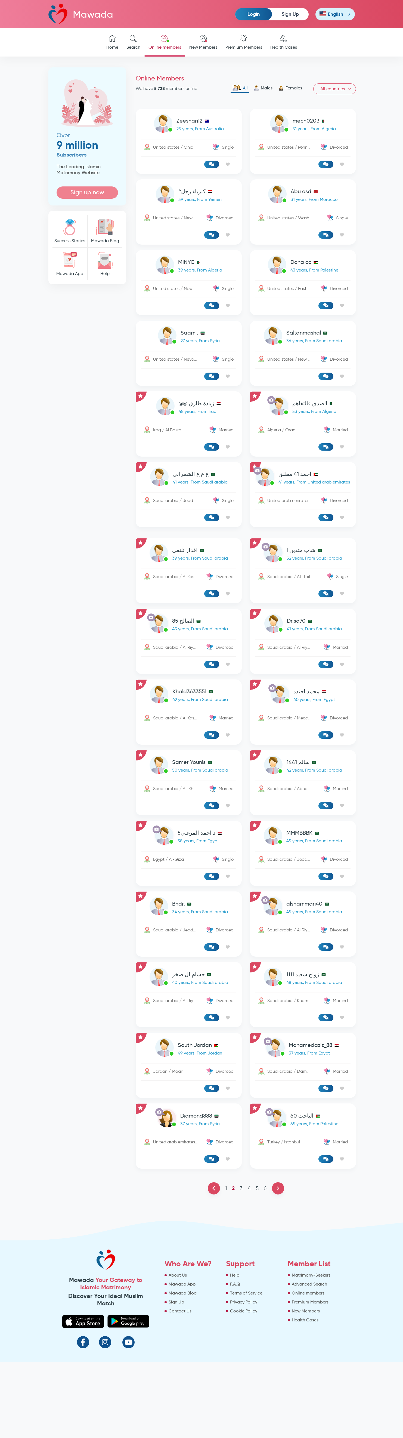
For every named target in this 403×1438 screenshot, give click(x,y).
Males (263, 88)
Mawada (80, 14)
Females (290, 88)
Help (105, 264)
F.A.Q (235, 1284)
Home (112, 42)
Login (253, 14)
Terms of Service (246, 1293)
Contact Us (180, 1311)
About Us (178, 1275)
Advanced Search (309, 1284)
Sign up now (87, 192)
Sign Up (290, 14)
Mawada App (69, 264)
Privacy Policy (243, 1302)
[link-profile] (188, 124)
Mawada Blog (105, 231)
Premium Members (243, 42)
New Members (203, 42)
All (240, 88)
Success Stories (69, 231)
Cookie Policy (243, 1311)
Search (133, 42)
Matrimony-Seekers (311, 1275)
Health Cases (283, 42)
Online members (164, 42)
